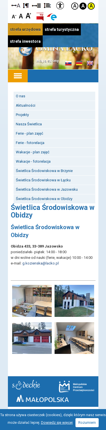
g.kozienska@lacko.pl (40, 263)
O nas (20, 96)
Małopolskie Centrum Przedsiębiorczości (76, 386)
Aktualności (25, 105)
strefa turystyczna (62, 29)
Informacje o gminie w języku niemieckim (79, 63)
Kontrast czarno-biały (82, 6)
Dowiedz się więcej (57, 422)
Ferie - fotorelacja (30, 143)
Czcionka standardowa (21, 15)
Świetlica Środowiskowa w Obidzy (44, 199)
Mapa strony (47, 61)
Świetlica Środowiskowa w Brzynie (44, 171)
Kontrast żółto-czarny (91, 6)
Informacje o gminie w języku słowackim (68, 63)
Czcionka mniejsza (14, 15)
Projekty (22, 115)
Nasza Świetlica (29, 124)
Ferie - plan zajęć (29, 133)
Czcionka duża (28, 15)
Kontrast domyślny (74, 6)
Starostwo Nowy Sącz (26, 385)
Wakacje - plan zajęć (32, 152)
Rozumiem (87, 422)
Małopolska (42, 398)
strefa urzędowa (25, 29)
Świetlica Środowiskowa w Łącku (43, 180)
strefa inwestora (25, 41)
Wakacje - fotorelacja (33, 161)
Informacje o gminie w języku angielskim (89, 63)
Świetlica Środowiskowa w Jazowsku (47, 189)
